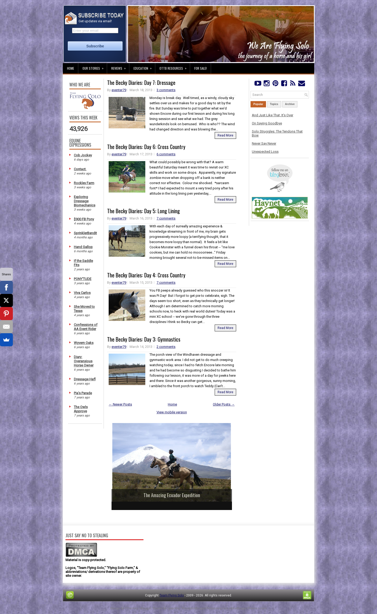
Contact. (80, 169)
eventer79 (119, 90)
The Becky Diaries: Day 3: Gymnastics (143, 339)
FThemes (131, 608)
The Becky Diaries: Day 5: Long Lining (143, 210)
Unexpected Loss (265, 152)
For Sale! (200, 68)
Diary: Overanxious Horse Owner (83, 361)
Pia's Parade (83, 393)
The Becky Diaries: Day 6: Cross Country (146, 146)
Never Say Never (264, 143)
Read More (225, 135)
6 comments (166, 154)
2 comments (166, 347)
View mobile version (172, 412)
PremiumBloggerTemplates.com (205, 608)
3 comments (166, 90)
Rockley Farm (84, 183)
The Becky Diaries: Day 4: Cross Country (146, 275)
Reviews (120, 66)
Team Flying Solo (171, 595)
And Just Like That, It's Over (272, 115)
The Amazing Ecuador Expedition (171, 495)
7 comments (166, 218)
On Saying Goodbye (267, 123)
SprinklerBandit (85, 233)
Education (144, 66)
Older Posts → (224, 404)
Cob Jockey (83, 155)
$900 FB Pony (84, 219)
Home (70, 68)
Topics (274, 104)
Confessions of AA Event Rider (85, 327)
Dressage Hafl (85, 379)
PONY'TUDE (82, 279)
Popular (258, 104)
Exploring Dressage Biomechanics (84, 201)
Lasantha (173, 608)
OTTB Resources (174, 66)
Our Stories (94, 66)
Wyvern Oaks (83, 343)
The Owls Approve (81, 409)
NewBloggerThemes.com (249, 608)
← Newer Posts (120, 404)
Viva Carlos (82, 293)
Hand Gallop (83, 247)
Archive (290, 104)
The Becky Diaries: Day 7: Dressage (141, 82)
